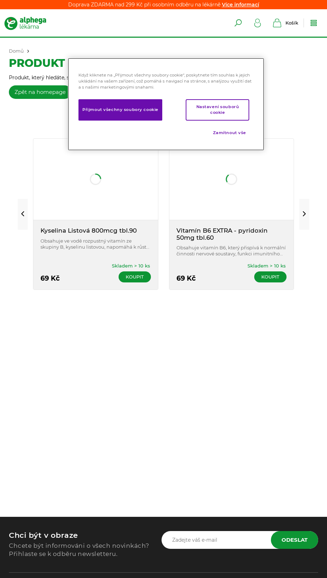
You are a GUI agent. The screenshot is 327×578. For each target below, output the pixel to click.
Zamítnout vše (229, 132)
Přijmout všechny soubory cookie (120, 109)
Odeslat (294, 539)
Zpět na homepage (40, 92)
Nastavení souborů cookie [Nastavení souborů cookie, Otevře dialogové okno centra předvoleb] (217, 109)
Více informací (240, 4)
